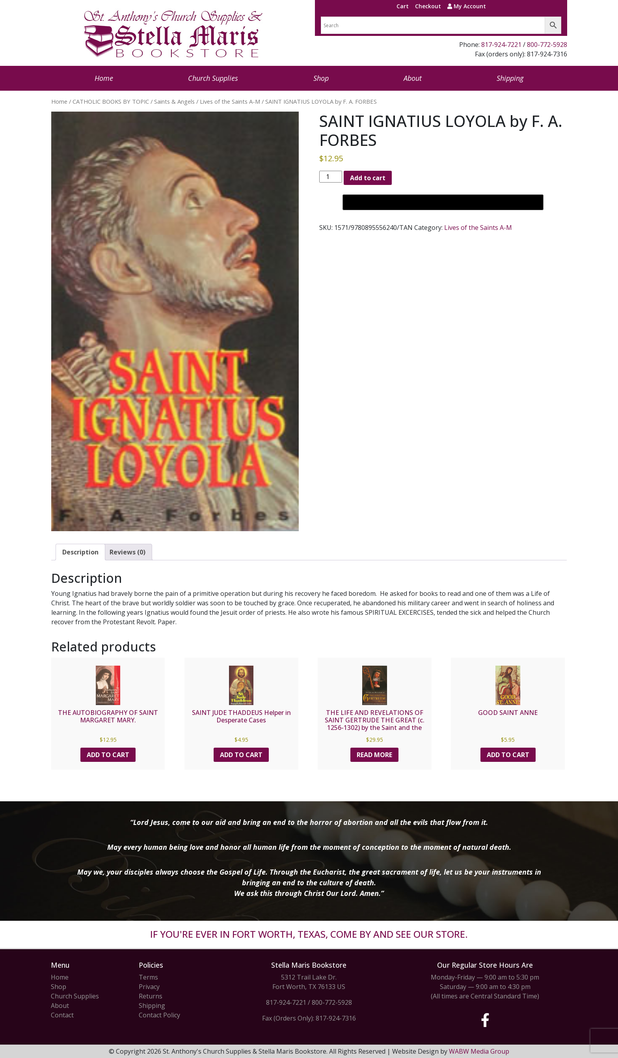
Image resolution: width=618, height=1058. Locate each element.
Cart (402, 6)
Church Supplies (213, 78)
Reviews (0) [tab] (127, 552)
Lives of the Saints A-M (230, 101)
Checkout (428, 6)
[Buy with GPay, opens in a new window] (443, 202)
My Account (466, 6)
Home (104, 78)
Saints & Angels (174, 101)
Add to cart (367, 178)
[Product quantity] (330, 177)
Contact (62, 1015)
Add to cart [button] (108, 754)
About (413, 78)
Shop (321, 78)
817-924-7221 (501, 44)
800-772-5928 (547, 44)
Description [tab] (80, 552)
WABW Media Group (479, 1051)
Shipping (510, 78)
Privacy (149, 986)
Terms (148, 977)
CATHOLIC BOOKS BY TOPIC (111, 101)
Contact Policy (159, 1015)
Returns (150, 996)
